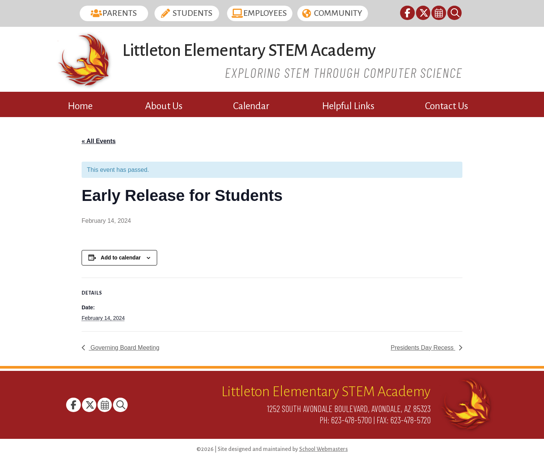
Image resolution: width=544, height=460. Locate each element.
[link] (408, 14)
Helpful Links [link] (348, 106)
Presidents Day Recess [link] (423, 347)
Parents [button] (119, 13)
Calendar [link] (251, 106)
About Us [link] (163, 106)
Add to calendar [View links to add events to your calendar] (121, 258)
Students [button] (192, 13)
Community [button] (338, 13)
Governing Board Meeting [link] (124, 347)
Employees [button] (265, 13)
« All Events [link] (99, 141)
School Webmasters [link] (323, 449)
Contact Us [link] (446, 106)
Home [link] (80, 106)
